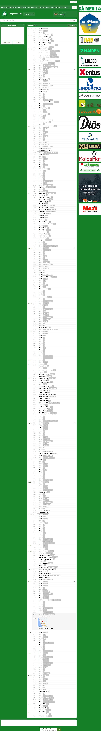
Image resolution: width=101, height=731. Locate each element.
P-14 (49, 79)
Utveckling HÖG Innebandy (48, 65)
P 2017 (56, 45)
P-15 (44, 75)
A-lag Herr (45, 30)
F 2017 (44, 156)
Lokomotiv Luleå (52, 378)
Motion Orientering (54, 57)
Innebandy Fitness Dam (48, 99)
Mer (74, 20)
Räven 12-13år (53, 53)
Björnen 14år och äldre (55, 51)
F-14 (44, 166)
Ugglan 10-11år (53, 55)
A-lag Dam (45, 28)
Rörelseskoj (45, 465)
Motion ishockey (46, 673)
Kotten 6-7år (45, 81)
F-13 (44, 118)
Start (5, 20)
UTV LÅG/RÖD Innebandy (48, 642)
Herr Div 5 (57, 61)
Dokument (41, 20)
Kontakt (58, 20)
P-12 (52, 34)
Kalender (33, 20)
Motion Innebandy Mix (47, 301)
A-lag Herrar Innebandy (48, 103)
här (38, 7)
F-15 (44, 77)
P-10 (44, 32)
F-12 (51, 38)
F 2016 (44, 116)
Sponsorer (50, 20)
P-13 (44, 59)
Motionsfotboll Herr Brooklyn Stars (50, 67)
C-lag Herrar (45, 136)
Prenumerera (6, 42)
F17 (50, 36)
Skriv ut (18, 42)
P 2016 (44, 134)
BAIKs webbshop (23, 20)
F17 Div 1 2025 (52, 63)
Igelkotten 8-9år (46, 83)
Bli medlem (12, 20)
